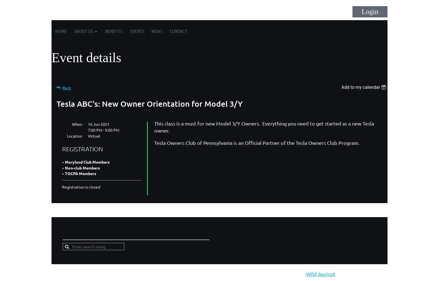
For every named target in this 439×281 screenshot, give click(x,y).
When (77, 124)
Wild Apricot (320, 274)
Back (66, 87)
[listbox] (364, 87)
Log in (369, 11)
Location (74, 135)
